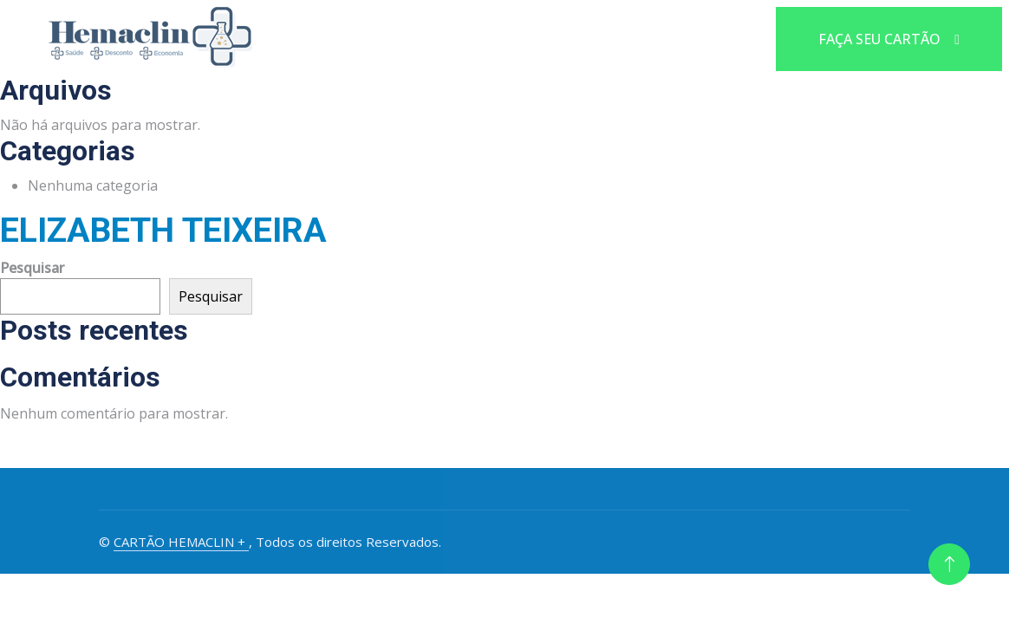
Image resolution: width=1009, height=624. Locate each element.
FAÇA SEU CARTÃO (889, 39)
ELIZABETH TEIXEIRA (163, 230)
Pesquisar (32, 267)
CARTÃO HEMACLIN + (181, 541)
